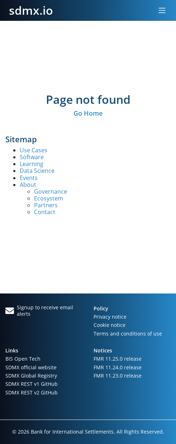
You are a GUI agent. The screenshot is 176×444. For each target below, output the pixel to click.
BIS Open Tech (23, 358)
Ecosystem (48, 198)
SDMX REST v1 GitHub (31, 383)
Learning (31, 164)
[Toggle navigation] (162, 10)
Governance (50, 191)
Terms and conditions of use (128, 333)
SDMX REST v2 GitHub (31, 392)
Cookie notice (109, 325)
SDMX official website (31, 367)
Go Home (88, 113)
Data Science (37, 171)
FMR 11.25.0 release (118, 358)
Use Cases (33, 150)
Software (32, 157)
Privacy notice (110, 316)
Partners (46, 205)
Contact (44, 212)
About (28, 185)
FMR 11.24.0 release (118, 367)
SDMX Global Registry (31, 375)
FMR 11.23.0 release (118, 375)
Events (29, 178)
